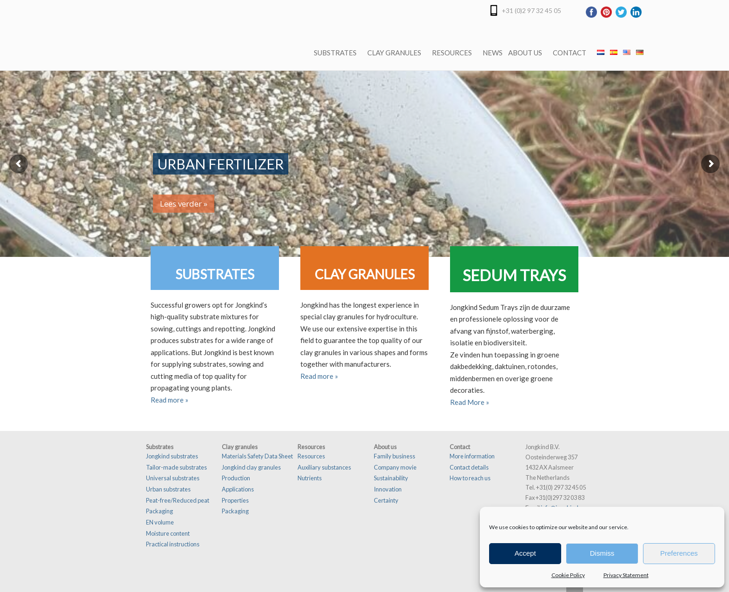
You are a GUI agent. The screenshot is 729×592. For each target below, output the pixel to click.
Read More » (469, 402)
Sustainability (391, 478)
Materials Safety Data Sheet (257, 456)
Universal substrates (172, 478)
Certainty (386, 500)
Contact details (469, 467)
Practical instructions (172, 544)
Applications (238, 489)
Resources (311, 456)
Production (236, 478)
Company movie (395, 467)
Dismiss (602, 553)
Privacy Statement (626, 575)
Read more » (169, 400)
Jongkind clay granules (251, 467)
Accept (525, 553)
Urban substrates (168, 489)
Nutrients (310, 478)
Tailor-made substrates (176, 467)
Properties (235, 500)
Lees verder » (183, 203)
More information (472, 456)
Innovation (388, 489)
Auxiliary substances (324, 467)
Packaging (159, 511)
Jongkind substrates (172, 456)
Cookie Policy (568, 575)
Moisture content (168, 533)
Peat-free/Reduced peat (177, 500)
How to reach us (470, 478)
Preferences (679, 553)
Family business (394, 456)
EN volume (160, 522)
